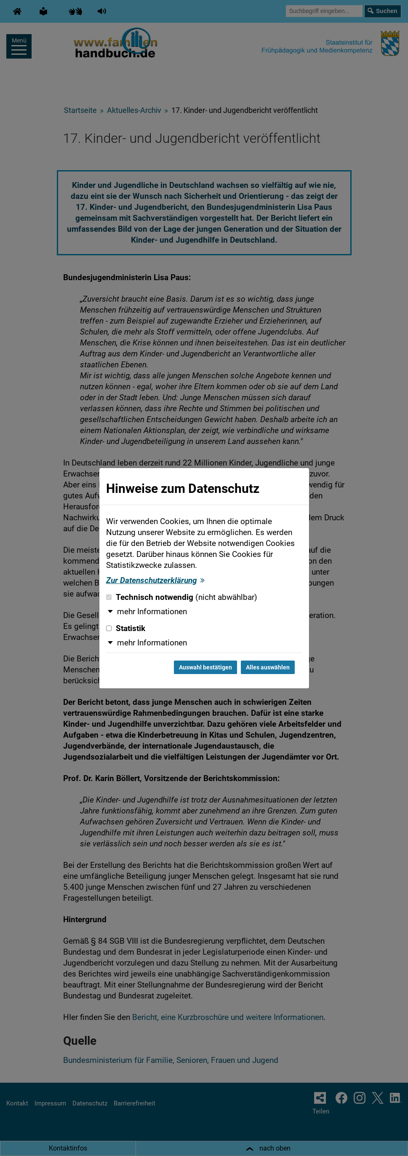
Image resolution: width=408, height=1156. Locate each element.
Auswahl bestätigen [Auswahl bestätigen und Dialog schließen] (205, 667)
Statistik (125, 628)
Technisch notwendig (181, 597)
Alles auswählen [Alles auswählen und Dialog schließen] (268, 667)
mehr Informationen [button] (152, 611)
